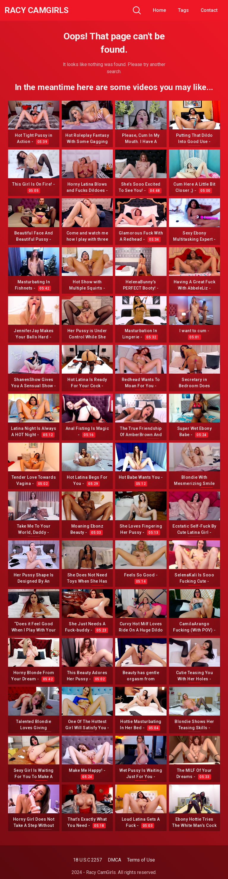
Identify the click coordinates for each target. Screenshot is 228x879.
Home (159, 10)
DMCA (114, 860)
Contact (209, 10)
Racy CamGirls (36, 10)
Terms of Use (141, 860)
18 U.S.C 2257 (87, 860)
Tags (183, 10)
